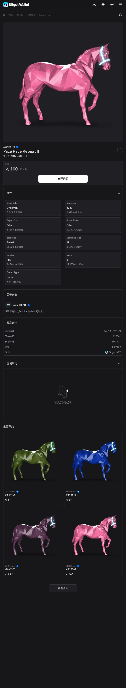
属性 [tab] (63, 193)
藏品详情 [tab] (63, 322)
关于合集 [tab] (63, 294)
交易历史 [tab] (63, 363)
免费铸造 (31, 15)
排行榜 (19, 15)
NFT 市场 (8, 15)
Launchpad (45, 15)
